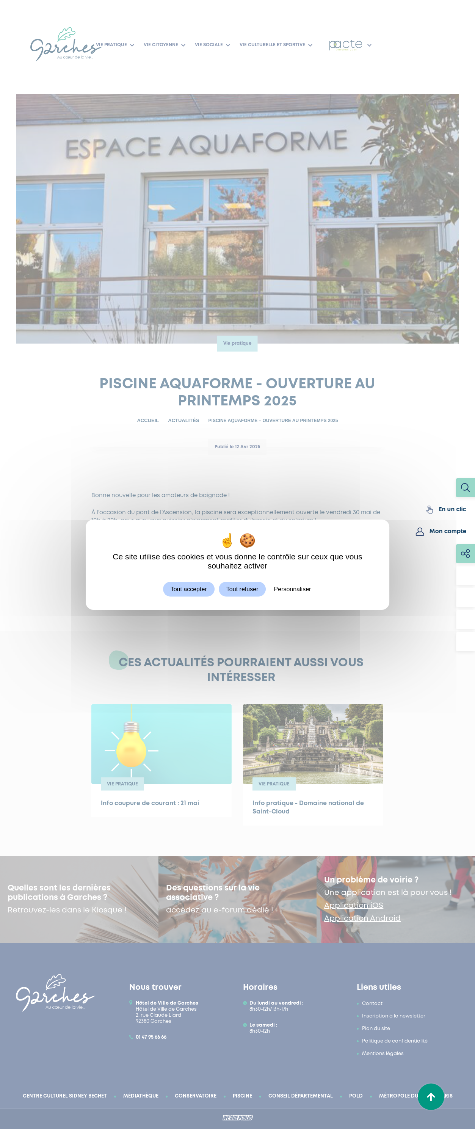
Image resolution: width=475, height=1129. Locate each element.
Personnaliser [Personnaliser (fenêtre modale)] (292, 589)
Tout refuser (242, 589)
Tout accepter (189, 589)
